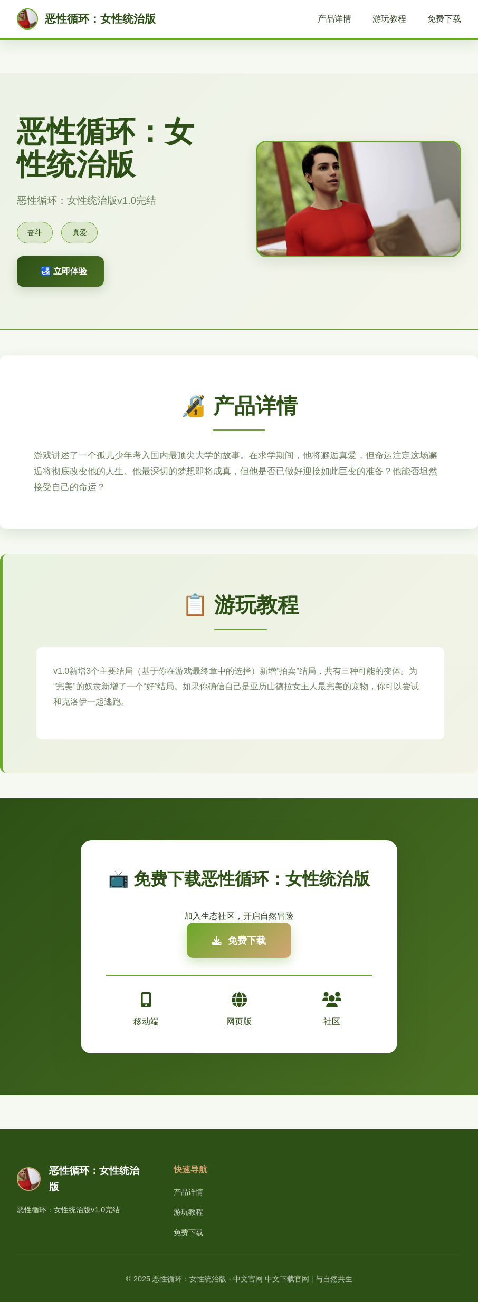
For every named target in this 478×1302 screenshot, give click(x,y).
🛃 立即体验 (64, 271)
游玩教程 (389, 18)
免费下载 (444, 18)
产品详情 (334, 18)
